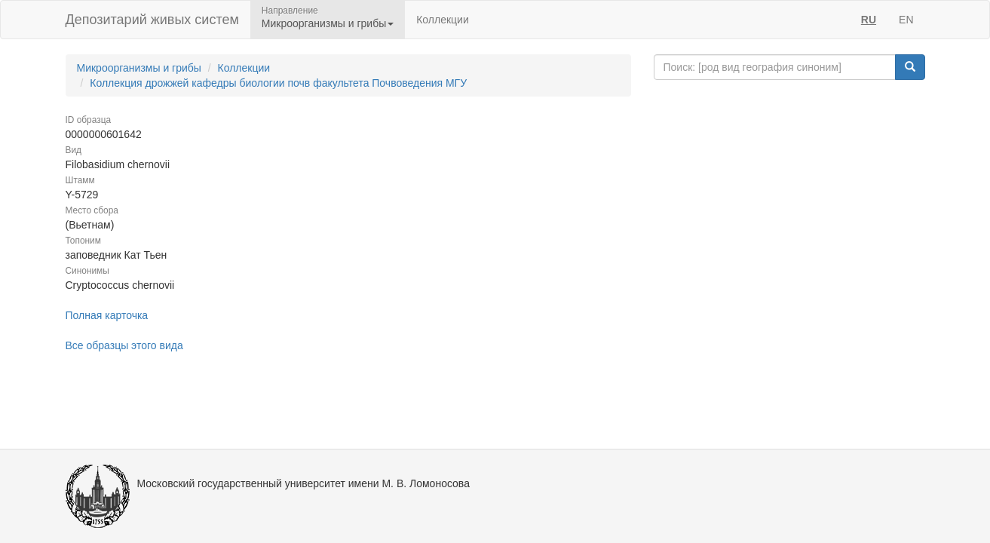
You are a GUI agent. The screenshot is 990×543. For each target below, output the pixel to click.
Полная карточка (107, 315)
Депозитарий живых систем (152, 19)
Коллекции (442, 20)
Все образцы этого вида (124, 345)
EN (906, 20)
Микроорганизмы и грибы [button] (328, 23)
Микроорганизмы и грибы (139, 68)
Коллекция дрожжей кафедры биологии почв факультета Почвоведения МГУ (278, 83)
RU (868, 20)
